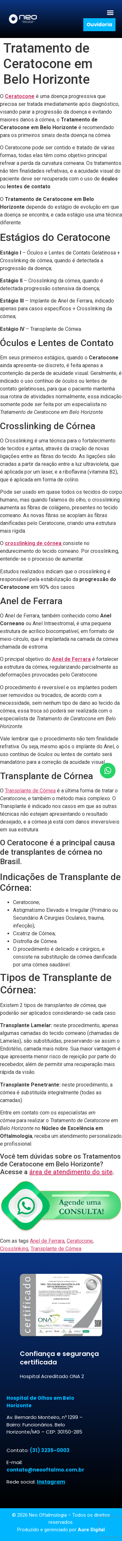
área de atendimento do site (71, 1172)
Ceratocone (80, 1241)
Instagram (51, 1481)
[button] (110, 12)
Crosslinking (14, 1249)
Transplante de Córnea (30, 791)
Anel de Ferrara (47, 1241)
